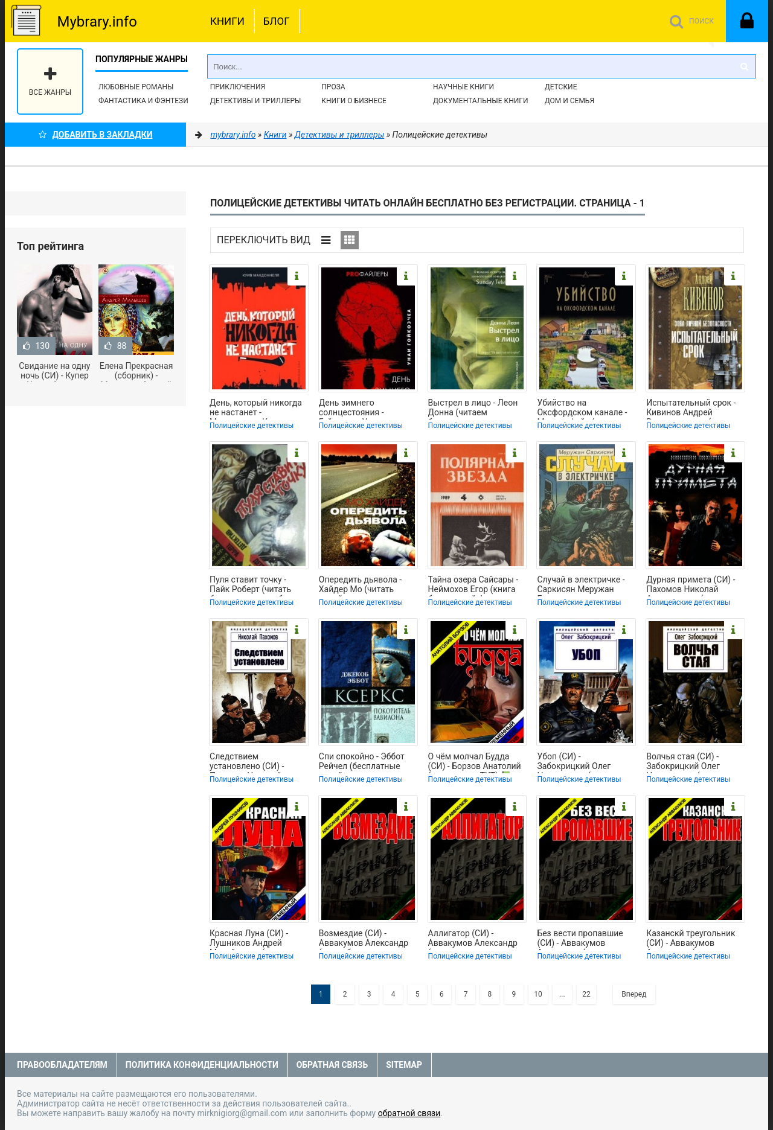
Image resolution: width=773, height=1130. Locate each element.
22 (586, 994)
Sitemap (404, 1065)
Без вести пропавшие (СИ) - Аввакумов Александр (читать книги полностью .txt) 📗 (580, 939)
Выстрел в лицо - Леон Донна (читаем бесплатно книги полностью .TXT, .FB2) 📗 (473, 409)
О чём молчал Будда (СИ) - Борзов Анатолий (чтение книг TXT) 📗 (474, 762)
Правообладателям (62, 1065)
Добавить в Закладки (96, 134)
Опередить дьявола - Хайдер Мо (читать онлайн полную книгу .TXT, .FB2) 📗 (361, 585)
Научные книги (463, 87)
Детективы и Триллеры (255, 101)
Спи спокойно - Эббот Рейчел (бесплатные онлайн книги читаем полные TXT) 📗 (362, 762)
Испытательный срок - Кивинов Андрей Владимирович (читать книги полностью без (691, 409)
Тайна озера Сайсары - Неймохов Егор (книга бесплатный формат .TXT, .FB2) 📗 (473, 585)
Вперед (633, 994)
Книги (227, 21)
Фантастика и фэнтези (143, 101)
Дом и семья (569, 101)
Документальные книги (480, 101)
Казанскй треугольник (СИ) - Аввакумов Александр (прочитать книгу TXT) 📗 (691, 939)
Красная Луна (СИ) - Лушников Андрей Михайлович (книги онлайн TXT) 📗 (249, 939)
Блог (276, 21)
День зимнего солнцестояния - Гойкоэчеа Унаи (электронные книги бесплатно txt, (359, 409)
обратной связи (409, 1113)
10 (538, 994)
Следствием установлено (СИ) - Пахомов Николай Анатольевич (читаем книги (252, 762)
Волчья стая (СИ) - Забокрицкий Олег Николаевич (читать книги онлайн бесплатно (695, 762)
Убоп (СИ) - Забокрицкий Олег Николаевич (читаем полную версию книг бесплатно (578, 762)
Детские (561, 87)
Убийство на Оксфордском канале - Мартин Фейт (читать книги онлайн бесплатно (586, 409)
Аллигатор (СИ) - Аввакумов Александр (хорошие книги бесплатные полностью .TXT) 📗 (475, 939)
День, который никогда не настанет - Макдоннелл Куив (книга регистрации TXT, (258, 409)
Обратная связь (332, 1065)
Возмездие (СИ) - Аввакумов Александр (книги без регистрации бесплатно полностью (365, 939)
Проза (333, 87)
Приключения (237, 87)
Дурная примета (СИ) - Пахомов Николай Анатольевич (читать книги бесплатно (690, 585)
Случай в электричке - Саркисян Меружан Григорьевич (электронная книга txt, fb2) (583, 585)
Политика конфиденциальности (202, 1065)
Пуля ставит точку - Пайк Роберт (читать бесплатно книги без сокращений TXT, (251, 585)
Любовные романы (135, 87)
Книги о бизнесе (353, 101)
